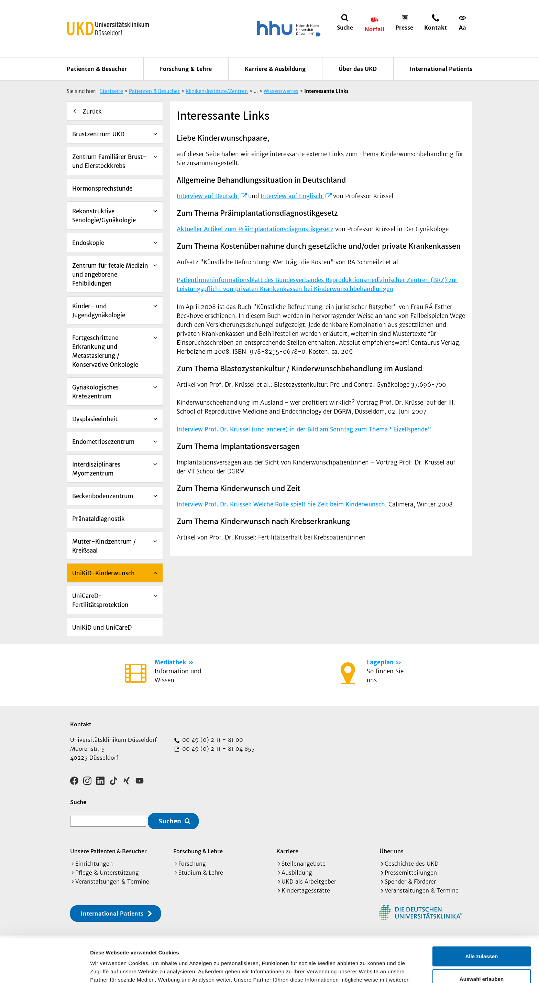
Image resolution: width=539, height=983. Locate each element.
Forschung (192, 863)
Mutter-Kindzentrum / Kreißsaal (104, 546)
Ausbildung (297, 872)
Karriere (287, 851)
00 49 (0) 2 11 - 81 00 (211, 739)
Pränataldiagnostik (98, 519)
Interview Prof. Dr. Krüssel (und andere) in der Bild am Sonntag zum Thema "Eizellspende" (304, 429)
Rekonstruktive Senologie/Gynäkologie (104, 215)
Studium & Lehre (200, 872)
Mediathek (170, 662)
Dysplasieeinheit (95, 419)
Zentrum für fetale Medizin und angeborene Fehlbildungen (110, 274)
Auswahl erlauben (482, 938)
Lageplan (380, 662)
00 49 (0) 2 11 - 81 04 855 (217, 748)
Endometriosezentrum (103, 442)
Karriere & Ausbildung (275, 68)
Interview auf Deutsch (208, 196)
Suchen (169, 821)
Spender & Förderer (410, 881)
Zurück (92, 111)
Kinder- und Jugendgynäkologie (98, 310)
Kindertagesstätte (306, 890)
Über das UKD (358, 68)
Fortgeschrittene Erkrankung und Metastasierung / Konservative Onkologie (105, 351)
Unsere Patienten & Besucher (108, 851)
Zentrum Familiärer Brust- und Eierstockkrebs (109, 161)
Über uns (392, 851)
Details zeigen (365, 969)
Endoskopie (88, 243)
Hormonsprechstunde (102, 188)
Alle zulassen (481, 915)
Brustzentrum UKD (98, 134)
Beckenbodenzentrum (102, 496)
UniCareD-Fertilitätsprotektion (100, 600)
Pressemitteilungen (411, 872)
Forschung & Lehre (186, 68)
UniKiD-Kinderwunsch (103, 573)
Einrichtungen (94, 863)
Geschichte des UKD (412, 863)
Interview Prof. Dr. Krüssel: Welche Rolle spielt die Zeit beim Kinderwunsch (281, 504)
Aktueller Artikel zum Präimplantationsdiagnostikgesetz (255, 229)
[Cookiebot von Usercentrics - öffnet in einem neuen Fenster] (44, 969)
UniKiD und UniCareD (102, 627)
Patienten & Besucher (97, 68)
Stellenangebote (304, 863)
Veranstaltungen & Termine (112, 881)
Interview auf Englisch (292, 196)
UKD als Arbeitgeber (309, 881)
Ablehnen (481, 960)
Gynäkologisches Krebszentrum (95, 392)
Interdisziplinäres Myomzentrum (96, 469)
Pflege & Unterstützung (107, 872)
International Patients (441, 68)
